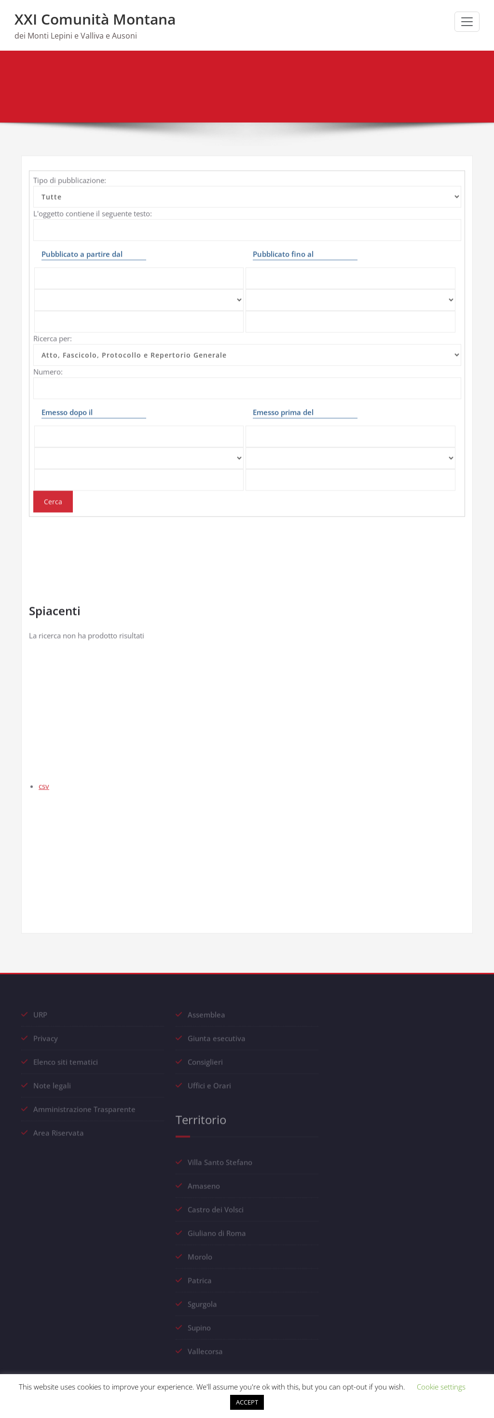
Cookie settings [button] (441, 1386)
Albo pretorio (437, 88)
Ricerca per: (52, 332)
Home (394, 88)
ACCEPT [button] (247, 1402)
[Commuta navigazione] (467, 22)
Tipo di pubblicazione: (69, 173)
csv (44, 779)
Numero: (48, 365)
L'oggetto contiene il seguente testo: (92, 207)
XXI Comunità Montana (95, 19)
